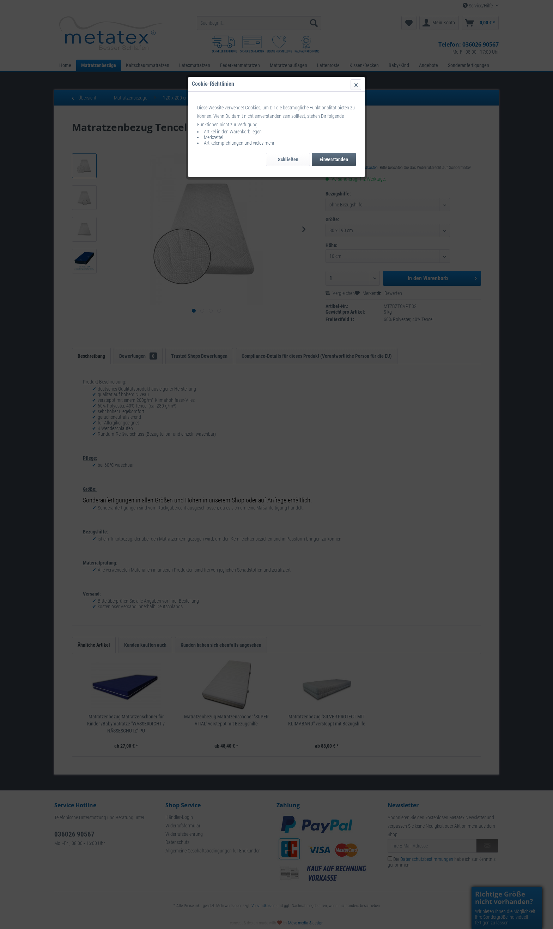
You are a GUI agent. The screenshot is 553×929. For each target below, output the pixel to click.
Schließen (288, 159)
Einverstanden (334, 159)
